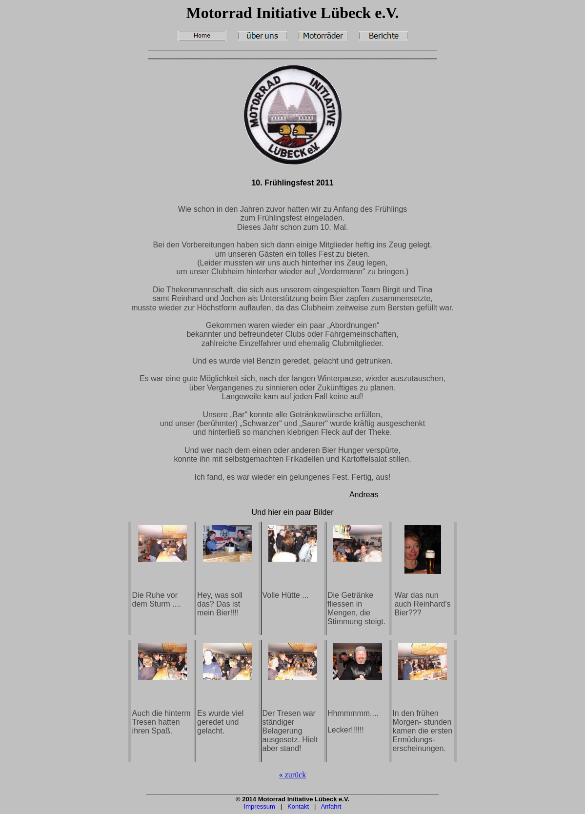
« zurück (292, 775)
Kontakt (298, 806)
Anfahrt (331, 806)
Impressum (259, 806)
